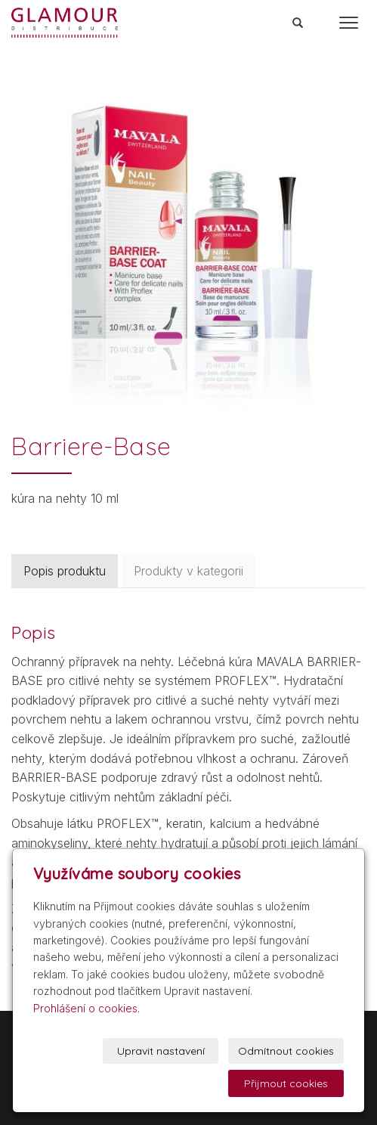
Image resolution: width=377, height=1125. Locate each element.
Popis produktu (64, 570)
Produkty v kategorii (188, 570)
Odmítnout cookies (286, 1051)
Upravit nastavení (161, 1051)
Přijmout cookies (286, 1083)
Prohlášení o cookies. (86, 1008)
